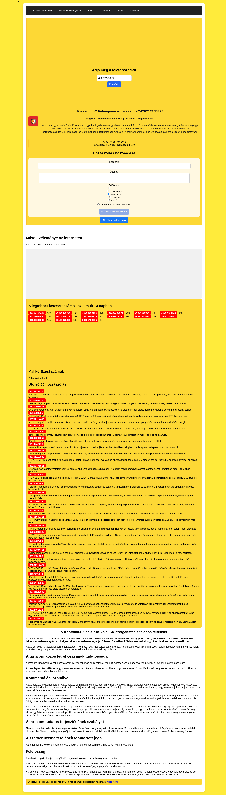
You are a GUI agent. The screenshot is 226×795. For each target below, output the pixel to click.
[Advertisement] (114, 43)
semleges (114, 196)
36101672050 (63, 321)
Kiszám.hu (105, 10)
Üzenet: (114, 171)
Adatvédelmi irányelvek (70, 10)
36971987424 (142, 318)
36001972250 (116, 318)
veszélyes (114, 202)
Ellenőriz (114, 84)
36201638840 (37, 318)
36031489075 (89, 321)
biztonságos (114, 193)
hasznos (114, 190)
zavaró (114, 199)
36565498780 (63, 314)
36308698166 (89, 314)
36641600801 (168, 318)
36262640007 (37, 321)
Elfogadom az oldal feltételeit (114, 206)
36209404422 (168, 314)
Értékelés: (114, 187)
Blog (90, 10)
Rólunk (120, 10)
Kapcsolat (135, 10)
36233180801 (116, 314)
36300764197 (37, 314)
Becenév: (114, 161)
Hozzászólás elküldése (114, 213)
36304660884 (142, 314)
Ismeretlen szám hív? (41, 10)
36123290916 (89, 318)
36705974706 (63, 318)
